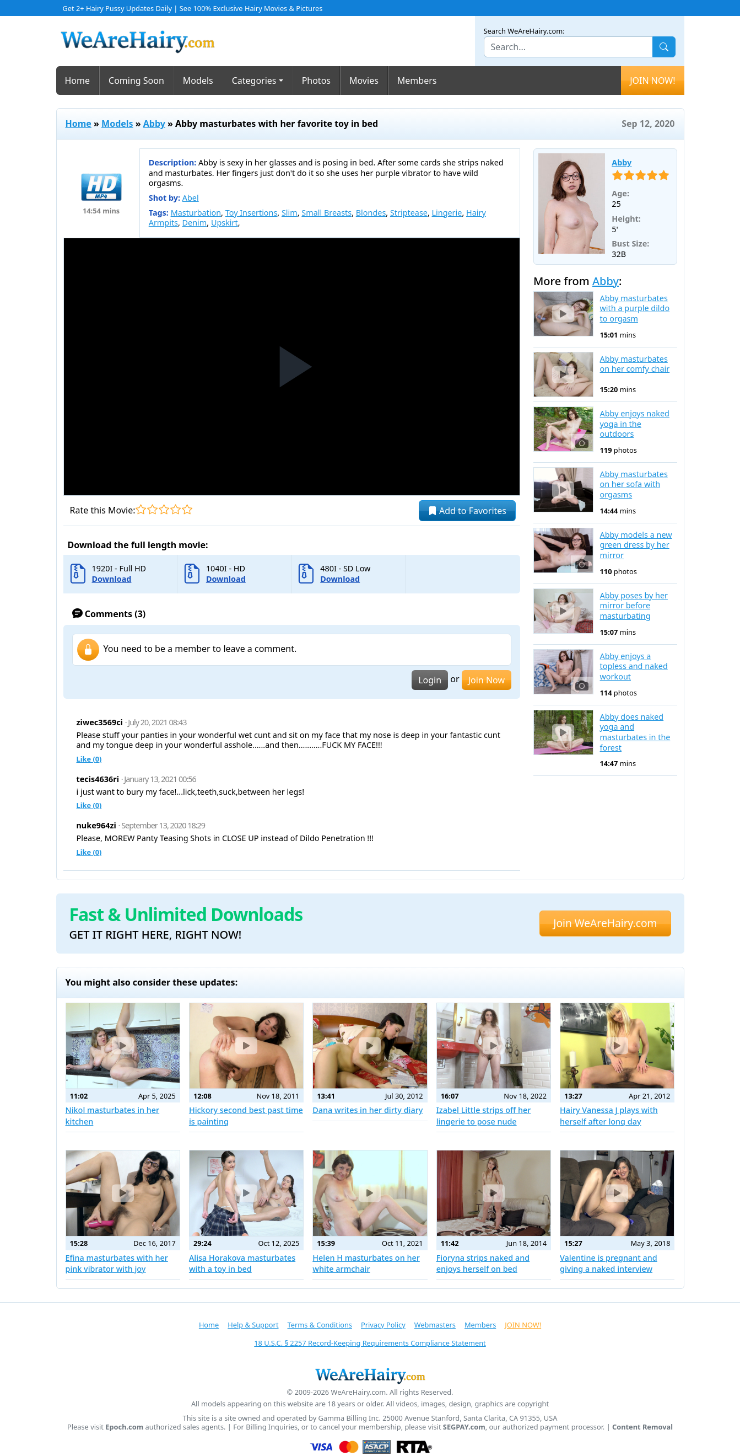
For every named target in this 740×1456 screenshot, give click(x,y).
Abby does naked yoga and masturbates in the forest (635, 732)
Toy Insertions (251, 212)
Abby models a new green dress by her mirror (636, 545)
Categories (254, 80)
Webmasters (435, 1325)
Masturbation (196, 212)
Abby (154, 123)
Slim (290, 212)
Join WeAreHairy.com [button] (605, 923)
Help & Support (253, 1325)
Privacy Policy (383, 1325)
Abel (190, 197)
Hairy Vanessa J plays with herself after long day (609, 1115)
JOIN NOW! (652, 80)
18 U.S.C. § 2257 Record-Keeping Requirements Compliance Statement (369, 1343)
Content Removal (642, 1427)
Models (198, 80)
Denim (194, 222)
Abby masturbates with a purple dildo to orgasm (635, 308)
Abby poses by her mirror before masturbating (634, 606)
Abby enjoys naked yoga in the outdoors (634, 424)
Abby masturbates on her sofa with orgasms (634, 484)
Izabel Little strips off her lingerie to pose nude (483, 1115)
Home (77, 80)
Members (417, 80)
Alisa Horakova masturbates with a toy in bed (242, 1263)
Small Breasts (326, 212)
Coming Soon (136, 80)
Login (429, 680)
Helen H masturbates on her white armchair (366, 1263)
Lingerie (447, 212)
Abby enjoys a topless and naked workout (634, 666)
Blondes (371, 212)
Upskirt (224, 222)
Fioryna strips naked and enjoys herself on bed (483, 1263)
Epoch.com (124, 1427)
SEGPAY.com (464, 1427)
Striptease (409, 212)
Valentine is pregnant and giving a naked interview (608, 1263)
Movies (364, 80)
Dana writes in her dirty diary (367, 1110)
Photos (316, 80)
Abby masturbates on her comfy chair (635, 364)
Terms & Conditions (320, 1325)
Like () (89, 759)
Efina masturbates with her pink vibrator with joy (117, 1263)
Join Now (486, 680)
